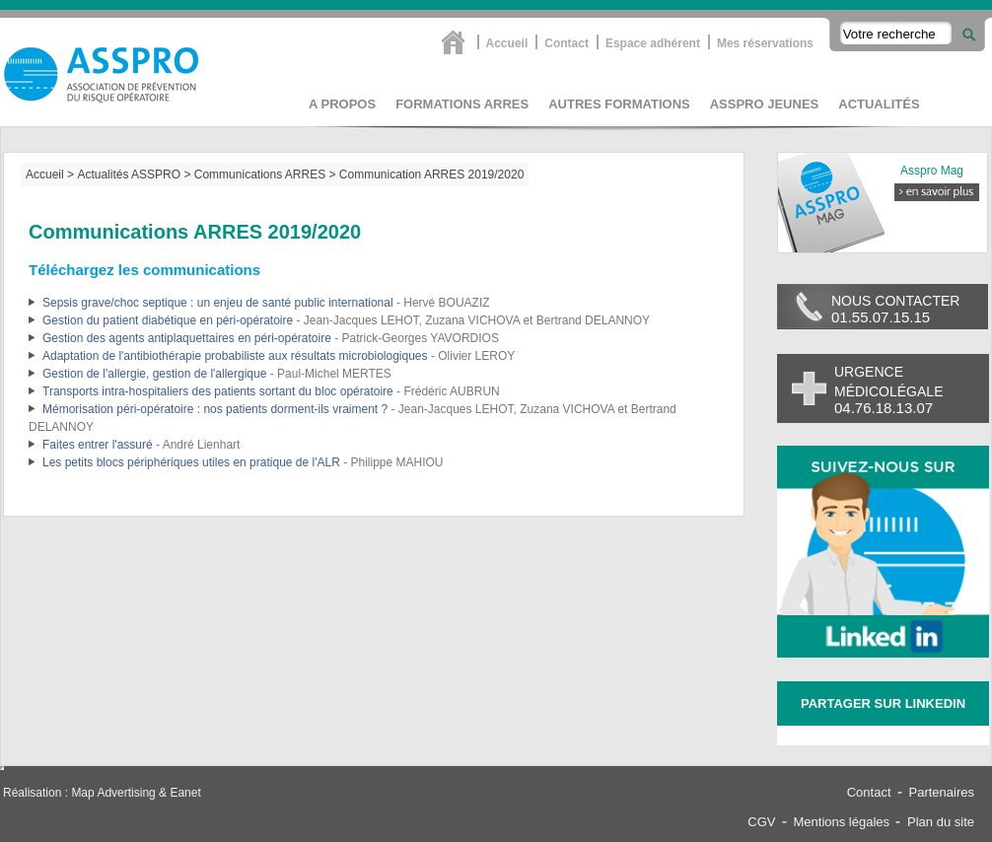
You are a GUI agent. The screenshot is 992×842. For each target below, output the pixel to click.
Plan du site (940, 821)
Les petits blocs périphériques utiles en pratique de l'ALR (191, 462)
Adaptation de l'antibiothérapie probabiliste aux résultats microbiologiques (235, 356)
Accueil (507, 42)
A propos (342, 104)
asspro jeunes (764, 104)
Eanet (185, 793)
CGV (761, 821)
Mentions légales (842, 821)
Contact (566, 42)
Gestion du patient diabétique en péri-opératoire (167, 320)
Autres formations (618, 104)
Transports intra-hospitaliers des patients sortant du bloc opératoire (217, 391)
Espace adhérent (652, 42)
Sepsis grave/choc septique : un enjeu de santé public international (217, 303)
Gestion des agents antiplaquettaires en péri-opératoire (186, 338)
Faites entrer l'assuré (97, 445)
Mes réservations (765, 42)
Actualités (878, 104)
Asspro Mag (931, 170)
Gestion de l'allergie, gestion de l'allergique (154, 374)
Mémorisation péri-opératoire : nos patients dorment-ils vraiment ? (215, 409)
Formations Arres (462, 104)
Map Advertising (113, 793)
